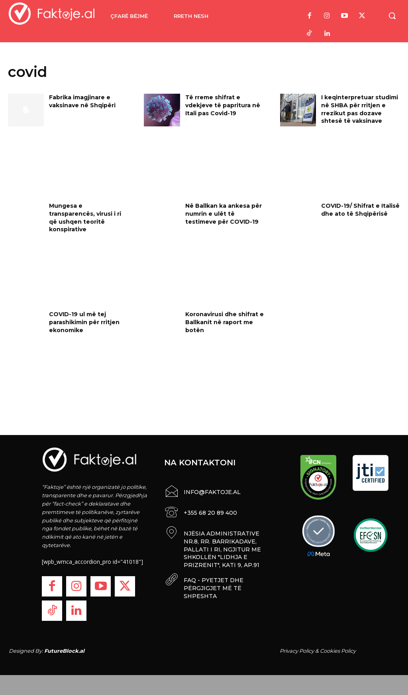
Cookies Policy (338, 651)
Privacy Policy (297, 651)
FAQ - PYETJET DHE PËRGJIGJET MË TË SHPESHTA (213, 585)
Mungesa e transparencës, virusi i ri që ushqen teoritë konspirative (85, 217)
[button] (392, 16)
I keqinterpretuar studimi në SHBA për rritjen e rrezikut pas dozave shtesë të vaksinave (359, 109)
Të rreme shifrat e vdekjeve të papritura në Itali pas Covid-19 (222, 105)
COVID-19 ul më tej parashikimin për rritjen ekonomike (84, 322)
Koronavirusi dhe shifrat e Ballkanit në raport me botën (224, 322)
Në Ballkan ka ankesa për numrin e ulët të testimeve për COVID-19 (223, 213)
